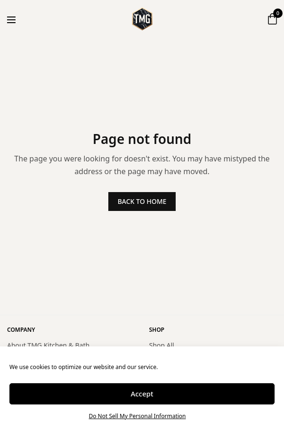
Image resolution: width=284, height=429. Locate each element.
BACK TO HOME (142, 201)
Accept (141, 393)
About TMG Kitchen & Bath (48, 345)
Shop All (161, 345)
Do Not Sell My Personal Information (137, 416)
